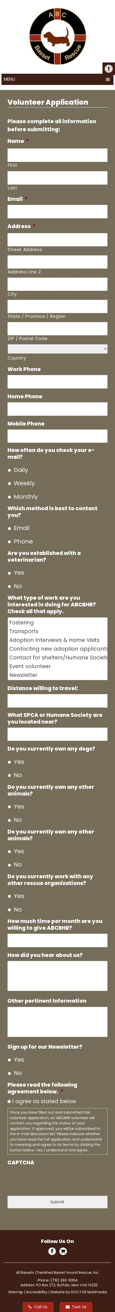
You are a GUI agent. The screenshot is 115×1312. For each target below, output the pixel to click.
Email (17, 199)
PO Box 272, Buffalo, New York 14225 (67, 1285)
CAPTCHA (21, 1162)
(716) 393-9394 (64, 1280)
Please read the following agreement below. (42, 1088)
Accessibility (36, 1292)
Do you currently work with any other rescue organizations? (50, 879)
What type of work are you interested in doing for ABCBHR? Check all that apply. (52, 604)
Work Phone (24, 369)
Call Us (38, 1307)
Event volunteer (58, 666)
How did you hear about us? (45, 955)
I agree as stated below (44, 1101)
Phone (23, 541)
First (12, 165)
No (18, 586)
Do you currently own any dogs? (51, 748)
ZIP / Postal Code (27, 339)
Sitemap (15, 1292)
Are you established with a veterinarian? (44, 556)
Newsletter (58, 675)
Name (18, 141)
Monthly (26, 496)
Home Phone (25, 396)
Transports (58, 631)
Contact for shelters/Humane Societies (58, 657)
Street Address (25, 250)
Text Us (76, 1307)
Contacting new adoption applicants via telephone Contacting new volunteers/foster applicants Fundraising (58, 648)
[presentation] (46, 1178)
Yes (19, 572)
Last (12, 188)
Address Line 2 (24, 272)
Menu (9, 79)
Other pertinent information (47, 1000)
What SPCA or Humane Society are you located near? (55, 718)
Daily (21, 470)
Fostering (58, 622)
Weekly (24, 483)
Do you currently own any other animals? (51, 790)
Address (21, 226)
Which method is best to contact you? (52, 511)
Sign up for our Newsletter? (45, 1046)
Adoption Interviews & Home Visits (58, 640)
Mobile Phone (26, 423)
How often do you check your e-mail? (51, 453)
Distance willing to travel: (43, 688)
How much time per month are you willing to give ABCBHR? (55, 924)
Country (17, 358)
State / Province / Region (37, 316)
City (12, 294)
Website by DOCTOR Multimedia (78, 1292)
